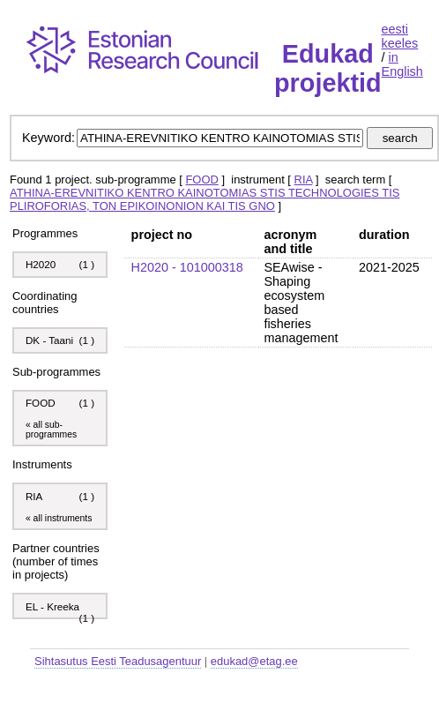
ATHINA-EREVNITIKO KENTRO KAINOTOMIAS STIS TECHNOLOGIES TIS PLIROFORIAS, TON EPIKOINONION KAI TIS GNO (204, 199)
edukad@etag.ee (254, 661)
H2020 (41, 264)
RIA (303, 179)
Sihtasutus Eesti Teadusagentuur (117, 661)
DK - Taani (49, 340)
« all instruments (59, 518)
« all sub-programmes (51, 429)
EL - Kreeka (52, 606)
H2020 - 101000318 (187, 267)
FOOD (201, 179)
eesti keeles (400, 36)
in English (402, 64)
